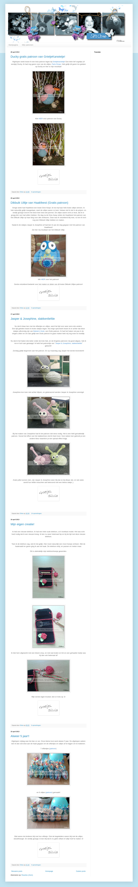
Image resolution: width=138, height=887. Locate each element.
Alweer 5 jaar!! (20, 736)
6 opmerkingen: (36, 192)
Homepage (49, 871)
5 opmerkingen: (36, 308)
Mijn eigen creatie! (22, 524)
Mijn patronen (27, 45)
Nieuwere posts (16, 871)
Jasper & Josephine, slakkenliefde (33, 318)
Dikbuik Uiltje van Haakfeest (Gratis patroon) (39, 202)
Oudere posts (81, 871)
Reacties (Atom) (27, 875)
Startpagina (13, 45)
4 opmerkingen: (36, 865)
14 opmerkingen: (36, 513)
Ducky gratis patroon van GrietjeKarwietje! (38, 56)
